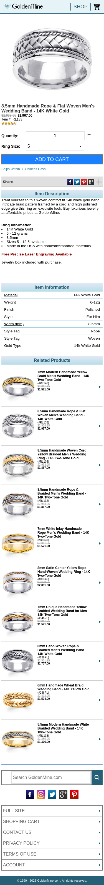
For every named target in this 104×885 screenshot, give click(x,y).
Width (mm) (14, 324)
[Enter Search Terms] (51, 777)
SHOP (80, 6)
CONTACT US (17, 832)
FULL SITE (14, 810)
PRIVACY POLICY (21, 843)
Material (10, 295)
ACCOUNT (14, 865)
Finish (9, 309)
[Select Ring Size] (55, 146)
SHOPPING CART (21, 821)
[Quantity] (55, 135)
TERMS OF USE (19, 854)
